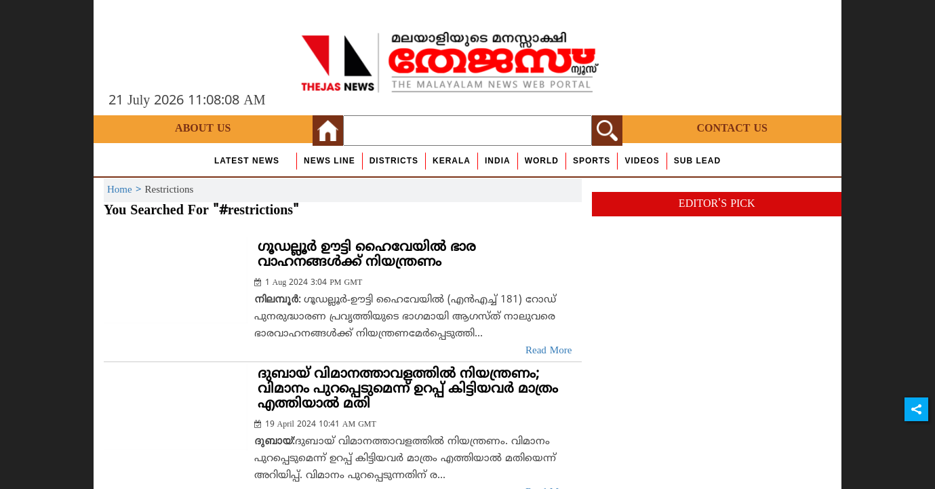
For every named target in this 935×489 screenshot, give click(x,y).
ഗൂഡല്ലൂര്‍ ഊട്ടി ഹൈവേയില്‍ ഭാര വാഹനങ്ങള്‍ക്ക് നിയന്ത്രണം (367, 255)
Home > (126, 190)
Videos (641, 160)
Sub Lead (697, 160)
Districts (394, 160)
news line (329, 160)
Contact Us (732, 129)
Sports (591, 160)
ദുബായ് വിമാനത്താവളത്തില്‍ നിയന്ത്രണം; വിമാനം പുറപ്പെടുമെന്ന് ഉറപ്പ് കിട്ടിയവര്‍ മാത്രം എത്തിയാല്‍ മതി (408, 389)
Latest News (246, 160)
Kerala (452, 160)
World (542, 160)
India (498, 160)
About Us (203, 129)
